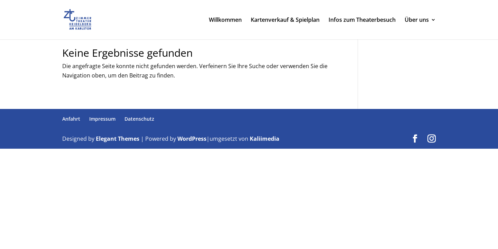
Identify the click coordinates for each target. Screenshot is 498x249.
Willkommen (225, 20)
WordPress (191, 138)
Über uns (417, 20)
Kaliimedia (264, 138)
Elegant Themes (117, 138)
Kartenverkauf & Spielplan (285, 20)
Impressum (102, 119)
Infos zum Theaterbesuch (362, 20)
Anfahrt (71, 119)
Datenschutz (139, 119)
